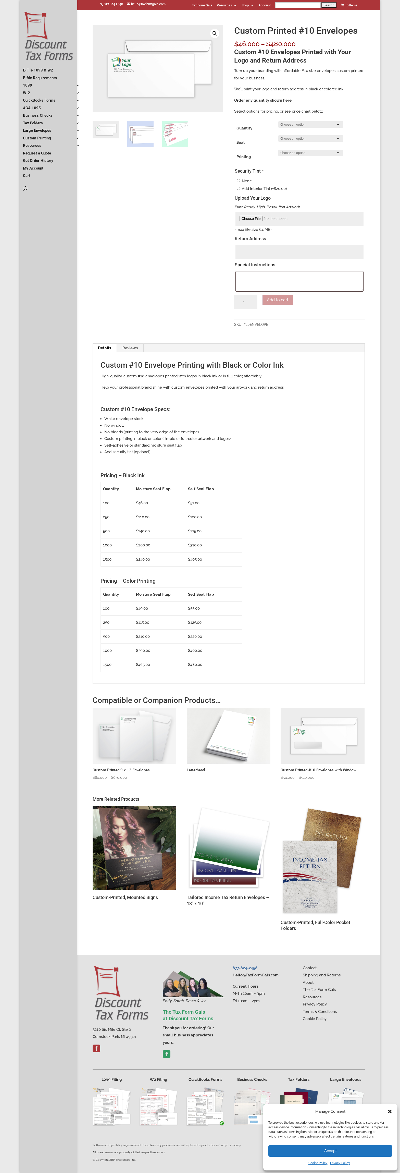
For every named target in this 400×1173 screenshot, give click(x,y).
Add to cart (278, 299)
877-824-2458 (245, 968)
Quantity (244, 128)
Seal (240, 142)
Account (265, 5)
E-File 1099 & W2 (38, 68)
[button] (389, 1111)
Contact (310, 968)
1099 (27, 83)
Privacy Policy (340, 1163)
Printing (243, 156)
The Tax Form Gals (319, 989)
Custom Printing (37, 136)
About (308, 982)
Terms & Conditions (320, 1011)
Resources (224, 5)
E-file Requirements (40, 76)
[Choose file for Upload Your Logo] (299, 219)
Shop (245, 5)
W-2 (26, 91)
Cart (26, 173)
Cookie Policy (318, 1163)
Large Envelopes (37, 128)
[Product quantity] (245, 302)
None (247, 181)
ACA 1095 (32, 106)
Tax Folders (33, 121)
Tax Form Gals (202, 5)
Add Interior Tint (264, 188)
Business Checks (38, 113)
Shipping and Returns (322, 975)
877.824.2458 (113, 4)
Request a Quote (37, 151)
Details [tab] (104, 348)
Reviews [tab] (130, 348)
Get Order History (38, 158)
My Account (33, 166)
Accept (330, 1150)
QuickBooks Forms (39, 98)
